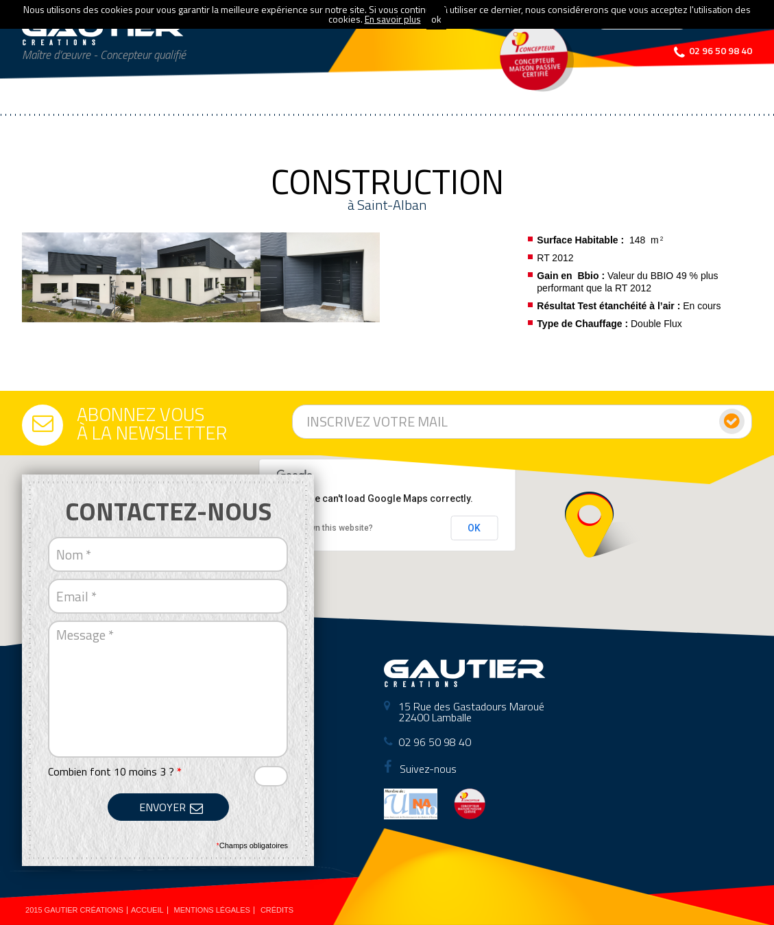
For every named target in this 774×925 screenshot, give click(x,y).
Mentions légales (212, 910)
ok (436, 19)
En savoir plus (392, 19)
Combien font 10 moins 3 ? (115, 771)
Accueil (147, 910)
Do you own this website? (324, 528)
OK (474, 527)
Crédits (277, 910)
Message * (168, 689)
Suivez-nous (420, 769)
